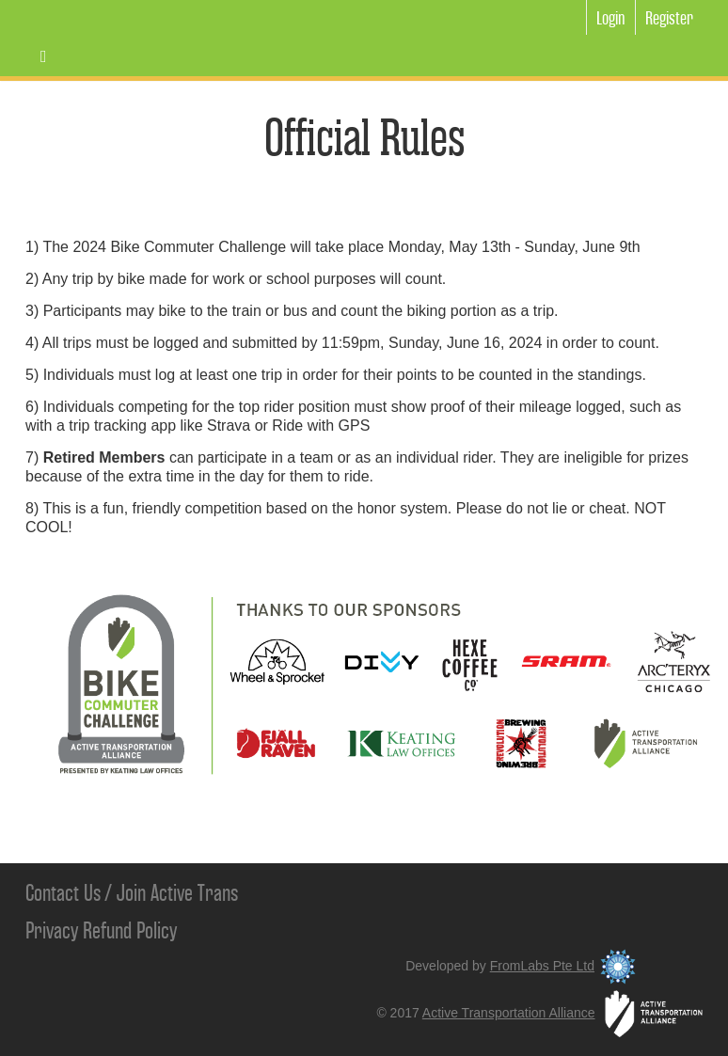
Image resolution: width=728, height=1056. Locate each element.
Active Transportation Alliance (562, 1012)
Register (669, 18)
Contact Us (63, 893)
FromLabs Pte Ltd (565, 965)
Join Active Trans (177, 893)
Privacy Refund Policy (101, 931)
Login (610, 18)
